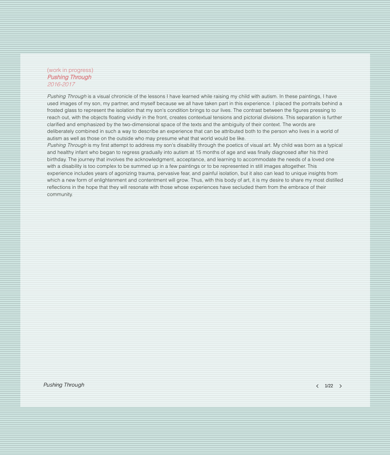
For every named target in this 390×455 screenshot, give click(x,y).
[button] (195, 313)
